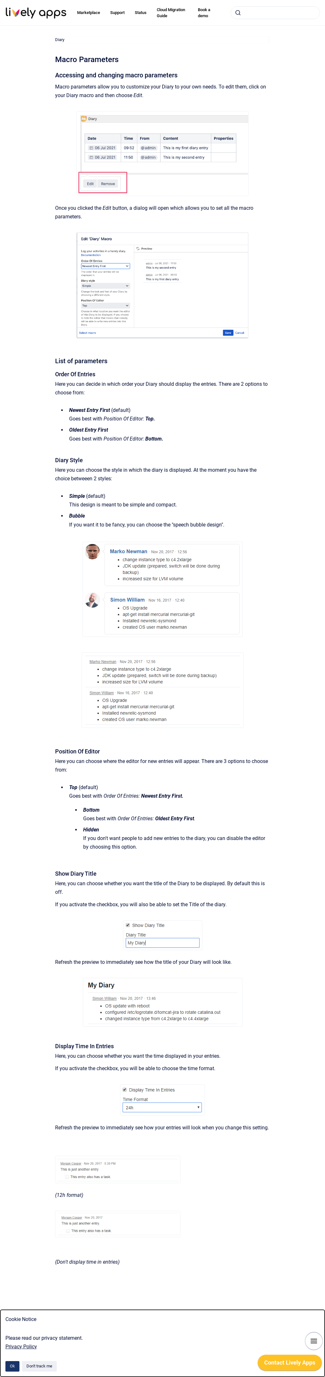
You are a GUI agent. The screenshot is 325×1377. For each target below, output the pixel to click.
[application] (290, 1364)
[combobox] (275, 13)
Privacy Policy (21, 1347)
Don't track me (39, 1366)
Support (117, 12)
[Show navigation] (313, 1341)
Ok (12, 1366)
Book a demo (204, 12)
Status (141, 12)
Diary (59, 39)
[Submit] (238, 13)
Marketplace (88, 12)
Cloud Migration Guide (171, 12)
